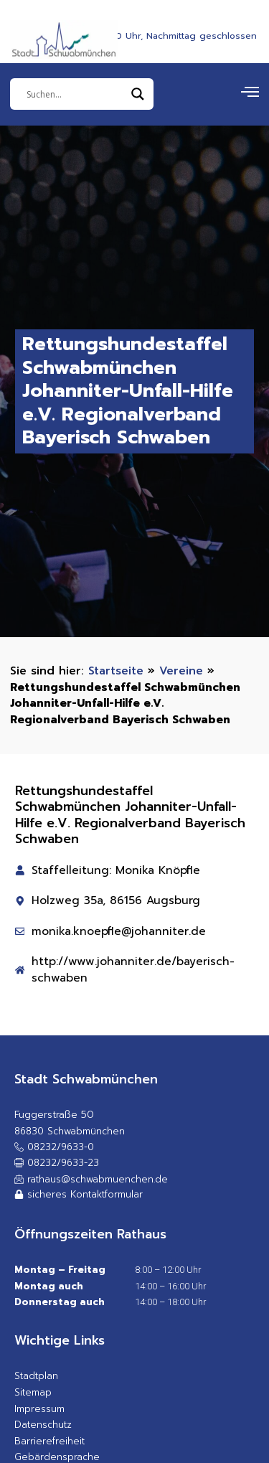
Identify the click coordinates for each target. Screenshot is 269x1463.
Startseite (115, 670)
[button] (56, 1163)
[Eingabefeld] (75, 94)
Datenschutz (43, 1424)
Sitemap (33, 1392)
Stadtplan (36, 1376)
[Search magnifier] (138, 94)
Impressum (39, 1409)
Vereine (181, 670)
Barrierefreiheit (49, 1441)
